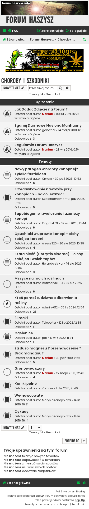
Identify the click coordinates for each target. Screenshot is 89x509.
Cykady (21, 411)
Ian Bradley (78, 491)
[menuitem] (13, 31)
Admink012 (50, 307)
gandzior (48, 130)
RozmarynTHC (52, 283)
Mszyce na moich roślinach (39, 278)
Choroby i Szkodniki (25, 80)
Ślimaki (21, 318)
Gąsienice (23, 333)
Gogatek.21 (50, 223)
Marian (47, 114)
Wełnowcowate (28, 395)
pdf (44, 338)
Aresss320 (49, 243)
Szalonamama (53, 199)
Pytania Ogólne (29, 118)
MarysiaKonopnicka (56, 400)
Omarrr (47, 179)
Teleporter (49, 323)
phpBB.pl (80, 500)
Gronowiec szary (29, 368)
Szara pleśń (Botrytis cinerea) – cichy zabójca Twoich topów (48, 256)
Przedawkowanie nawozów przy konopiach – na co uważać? (43, 192)
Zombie (47, 388)
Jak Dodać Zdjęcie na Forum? (41, 109)
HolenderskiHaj (52, 263)
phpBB (39, 496)
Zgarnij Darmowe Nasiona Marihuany (48, 125)
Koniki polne (25, 383)
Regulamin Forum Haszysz (38, 144)
